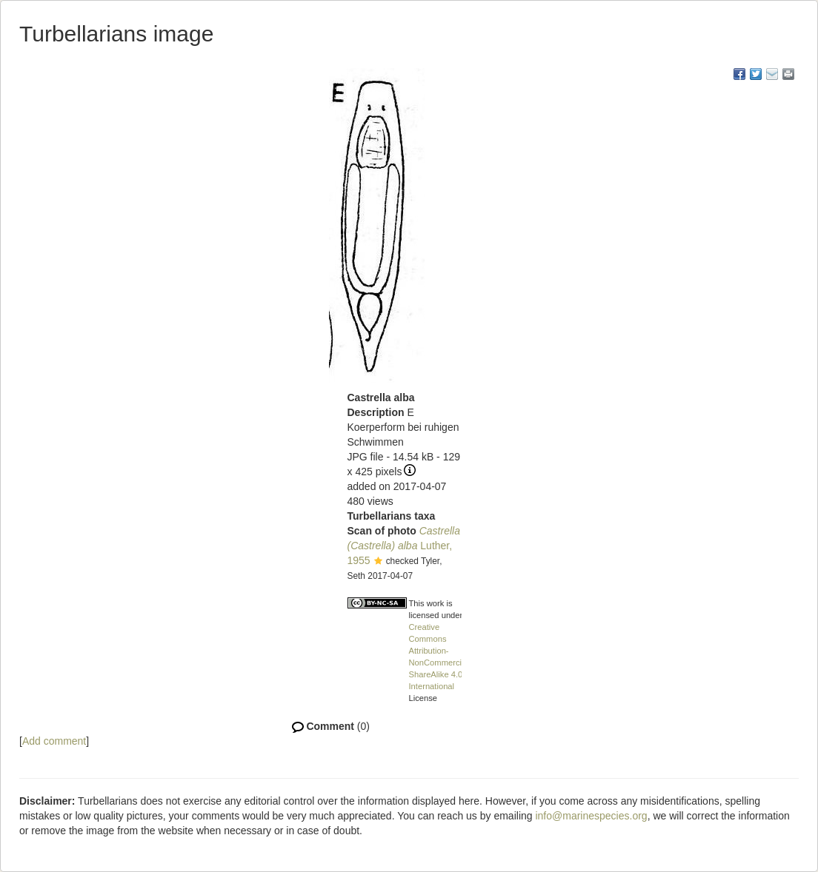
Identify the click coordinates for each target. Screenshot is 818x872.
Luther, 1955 (404, 545)
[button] (378, 561)
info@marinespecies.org (591, 816)
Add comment (54, 741)
